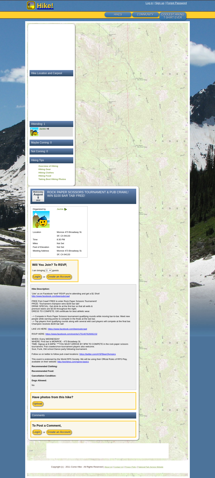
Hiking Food (44, 176)
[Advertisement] (51, 47)
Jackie (42, 129)
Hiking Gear (44, 169)
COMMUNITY (145, 14)
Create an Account (59, 276)
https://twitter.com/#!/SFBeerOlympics (97, 354)
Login (36, 276)
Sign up (159, 3)
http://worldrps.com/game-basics (73, 361)
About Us (108, 467)
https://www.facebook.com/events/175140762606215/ (71, 334)
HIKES (118, 14)
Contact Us (118, 467)
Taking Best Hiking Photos (52, 179)
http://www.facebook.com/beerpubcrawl (51, 296)
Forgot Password (176, 3)
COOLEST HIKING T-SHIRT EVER (172, 16)
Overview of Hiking (48, 166)
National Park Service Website (150, 467)
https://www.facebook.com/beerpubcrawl (67, 329)
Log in (149, 3)
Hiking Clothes (46, 172)
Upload (37, 403)
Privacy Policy (131, 467)
